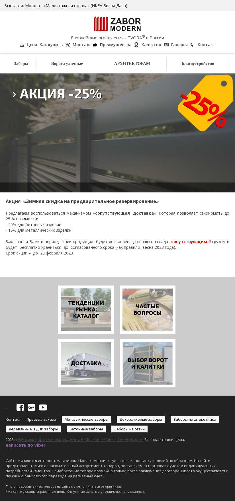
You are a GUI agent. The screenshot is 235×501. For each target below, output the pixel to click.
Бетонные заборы (86, 429)
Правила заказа (41, 419)
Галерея (179, 44)
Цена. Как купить (45, 44)
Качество (151, 44)
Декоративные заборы (141, 419)
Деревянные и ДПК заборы (33, 429)
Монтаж (81, 44)
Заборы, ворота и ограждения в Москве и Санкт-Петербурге (80, 439)
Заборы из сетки (129, 429)
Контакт (206, 44)
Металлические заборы (86, 419)
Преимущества (116, 44)
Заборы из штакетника (194, 419)
